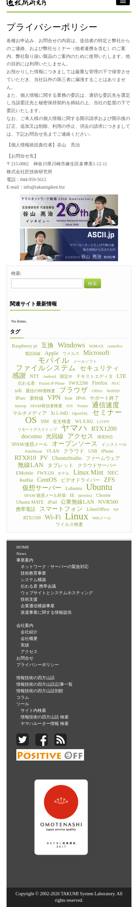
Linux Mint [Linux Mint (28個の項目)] (88, 472)
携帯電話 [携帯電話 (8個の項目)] (25, 509)
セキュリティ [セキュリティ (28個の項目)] (99, 368)
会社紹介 (29, 632)
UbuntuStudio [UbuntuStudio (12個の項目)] (66, 458)
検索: (16, 273)
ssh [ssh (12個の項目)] (18, 390)
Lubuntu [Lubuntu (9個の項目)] (73, 488)
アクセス (29, 651)
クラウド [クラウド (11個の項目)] (73, 451)
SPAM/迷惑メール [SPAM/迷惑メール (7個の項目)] (29, 444)
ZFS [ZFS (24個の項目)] (109, 480)
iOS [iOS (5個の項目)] (69, 406)
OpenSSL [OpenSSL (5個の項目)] (80, 413)
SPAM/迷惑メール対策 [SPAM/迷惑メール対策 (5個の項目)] (45, 495)
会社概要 (29, 638)
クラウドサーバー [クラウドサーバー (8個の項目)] (97, 465)
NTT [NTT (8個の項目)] (34, 376)
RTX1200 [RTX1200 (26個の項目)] (104, 428)
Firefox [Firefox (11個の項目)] (100, 383)
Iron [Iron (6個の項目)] (68, 398)
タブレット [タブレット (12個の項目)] (60, 465)
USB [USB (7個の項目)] (92, 451)
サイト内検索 (33, 710)
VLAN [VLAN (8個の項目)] (53, 451)
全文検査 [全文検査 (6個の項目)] (62, 421)
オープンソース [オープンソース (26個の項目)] (74, 443)
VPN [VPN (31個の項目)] (54, 397)
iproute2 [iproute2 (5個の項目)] (85, 495)
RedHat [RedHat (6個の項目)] (26, 480)
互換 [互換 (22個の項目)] (47, 345)
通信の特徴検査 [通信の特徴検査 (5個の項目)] (40, 391)
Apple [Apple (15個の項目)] (51, 353)
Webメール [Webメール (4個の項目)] (101, 518)
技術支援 (29, 599)
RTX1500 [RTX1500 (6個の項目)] (32, 517)
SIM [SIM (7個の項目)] (45, 421)
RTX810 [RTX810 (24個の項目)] (25, 458)
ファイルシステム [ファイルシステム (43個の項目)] (46, 368)
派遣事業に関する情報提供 (46, 612)
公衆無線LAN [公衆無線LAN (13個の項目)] (77, 502)
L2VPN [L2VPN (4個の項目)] (103, 421)
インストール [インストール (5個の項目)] (114, 444)
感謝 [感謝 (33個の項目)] (19, 375)
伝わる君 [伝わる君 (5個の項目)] (26, 383)
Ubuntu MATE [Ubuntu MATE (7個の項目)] (30, 502)
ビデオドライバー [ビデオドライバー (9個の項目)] (80, 480)
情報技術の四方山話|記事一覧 (44, 684)
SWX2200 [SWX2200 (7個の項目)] (78, 383)
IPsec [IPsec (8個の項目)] (20, 398)
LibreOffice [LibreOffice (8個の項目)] (98, 509)
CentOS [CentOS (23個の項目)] (47, 480)
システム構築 (33, 579)
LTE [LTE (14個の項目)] (122, 376)
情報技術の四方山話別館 (39, 690)
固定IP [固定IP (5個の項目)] (66, 376)
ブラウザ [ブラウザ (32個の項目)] (73, 390)
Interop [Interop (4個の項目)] (20, 406)
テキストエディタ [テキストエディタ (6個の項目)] (94, 376)
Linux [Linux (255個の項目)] (76, 516)
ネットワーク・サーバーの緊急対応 (55, 566)
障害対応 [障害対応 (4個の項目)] (105, 437)
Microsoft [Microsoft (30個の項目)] (96, 352)
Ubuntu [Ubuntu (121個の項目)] (99, 487)
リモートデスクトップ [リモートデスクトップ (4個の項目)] (37, 429)
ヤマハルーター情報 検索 (44, 723)
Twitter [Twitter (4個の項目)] (82, 406)
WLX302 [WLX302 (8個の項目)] (84, 421)
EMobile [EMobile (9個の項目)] (24, 473)
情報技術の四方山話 (35, 677)
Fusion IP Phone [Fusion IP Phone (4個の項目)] (52, 383)
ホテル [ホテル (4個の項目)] (63, 473)
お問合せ (24, 658)
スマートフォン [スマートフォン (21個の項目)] (61, 509)
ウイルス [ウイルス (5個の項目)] (70, 353)
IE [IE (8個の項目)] (72, 495)
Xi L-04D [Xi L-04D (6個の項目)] (59, 413)
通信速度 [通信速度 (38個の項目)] (105, 405)
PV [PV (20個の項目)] (44, 458)
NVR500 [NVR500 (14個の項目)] (108, 502)
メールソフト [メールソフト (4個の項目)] (85, 361)
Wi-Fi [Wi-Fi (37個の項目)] (53, 517)
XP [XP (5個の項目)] (115, 509)
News (21, 553)
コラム (22, 697)
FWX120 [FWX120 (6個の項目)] (45, 473)
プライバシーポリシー (37, 664)
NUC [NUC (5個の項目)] (116, 383)
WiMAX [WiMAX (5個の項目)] (96, 346)
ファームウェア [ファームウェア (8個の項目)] (103, 458)
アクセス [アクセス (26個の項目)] (80, 436)
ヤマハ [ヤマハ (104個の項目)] (74, 428)
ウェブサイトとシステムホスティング (57, 592)
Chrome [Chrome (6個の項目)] (103, 495)
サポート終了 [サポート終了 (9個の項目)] (104, 398)
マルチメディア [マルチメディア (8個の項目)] (29, 413)
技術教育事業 (33, 573)
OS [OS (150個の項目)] (31, 420)
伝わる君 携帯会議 (38, 586)
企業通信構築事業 (38, 605)
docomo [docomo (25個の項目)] (31, 436)
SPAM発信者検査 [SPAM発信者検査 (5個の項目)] (46, 406)
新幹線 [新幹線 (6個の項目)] (36, 398)
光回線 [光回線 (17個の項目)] (54, 436)
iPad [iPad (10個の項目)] (52, 502)
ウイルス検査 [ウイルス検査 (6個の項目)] (69, 524)
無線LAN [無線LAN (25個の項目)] (30, 465)
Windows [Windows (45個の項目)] (71, 345)
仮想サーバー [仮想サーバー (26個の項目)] (41, 487)
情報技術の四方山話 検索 (44, 716)
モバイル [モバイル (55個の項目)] (53, 360)
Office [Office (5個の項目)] (97, 391)
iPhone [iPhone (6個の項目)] (107, 451)
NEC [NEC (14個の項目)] (112, 473)
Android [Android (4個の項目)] (49, 376)
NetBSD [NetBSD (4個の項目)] (113, 391)
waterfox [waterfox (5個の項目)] (115, 346)
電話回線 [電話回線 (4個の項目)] (33, 353)
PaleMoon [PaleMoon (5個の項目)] (33, 451)
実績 (25, 645)
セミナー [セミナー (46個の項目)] (107, 412)
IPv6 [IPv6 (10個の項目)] (80, 398)
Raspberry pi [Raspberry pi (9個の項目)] (24, 345)
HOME (22, 547)
